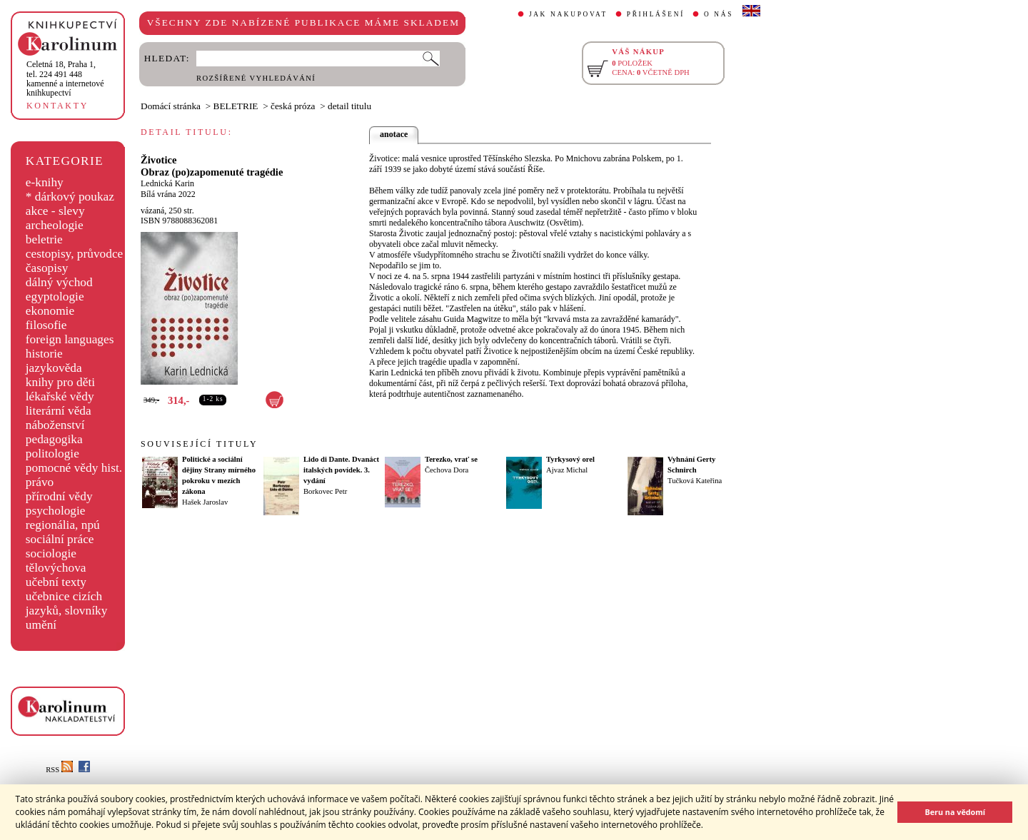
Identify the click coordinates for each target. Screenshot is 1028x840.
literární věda (58, 411)
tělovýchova (56, 568)
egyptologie (55, 296)
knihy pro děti (60, 382)
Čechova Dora (446, 470)
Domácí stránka (171, 106)
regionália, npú (63, 525)
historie (44, 353)
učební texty (56, 582)
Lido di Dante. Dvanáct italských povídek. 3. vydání (341, 470)
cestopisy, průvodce (75, 253)
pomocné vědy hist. (74, 468)
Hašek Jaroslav (205, 502)
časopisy (47, 268)
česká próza (293, 106)
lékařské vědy (60, 396)
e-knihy (45, 182)
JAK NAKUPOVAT (568, 14)
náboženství (55, 425)
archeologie (55, 225)
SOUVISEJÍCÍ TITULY (199, 444)
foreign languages (70, 339)
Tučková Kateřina (694, 481)
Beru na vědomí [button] (954, 811)
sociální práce (60, 539)
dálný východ (59, 282)
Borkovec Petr (325, 491)
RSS (59, 770)
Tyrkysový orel (570, 459)
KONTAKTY (57, 106)
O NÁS (718, 14)
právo (40, 482)
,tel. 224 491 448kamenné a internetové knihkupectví (65, 78)
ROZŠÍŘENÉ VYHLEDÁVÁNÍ (256, 78)
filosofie (46, 325)
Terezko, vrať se (451, 459)
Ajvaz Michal (567, 470)
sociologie (51, 553)
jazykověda (54, 368)
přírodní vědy (59, 496)
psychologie (56, 510)
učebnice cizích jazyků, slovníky (67, 603)
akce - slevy (55, 211)
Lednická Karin (167, 183)
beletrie (44, 239)
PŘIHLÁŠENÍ (656, 14)
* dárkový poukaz (70, 196)
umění (41, 625)
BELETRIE (235, 106)
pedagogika (54, 439)
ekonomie (50, 311)
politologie (52, 453)
